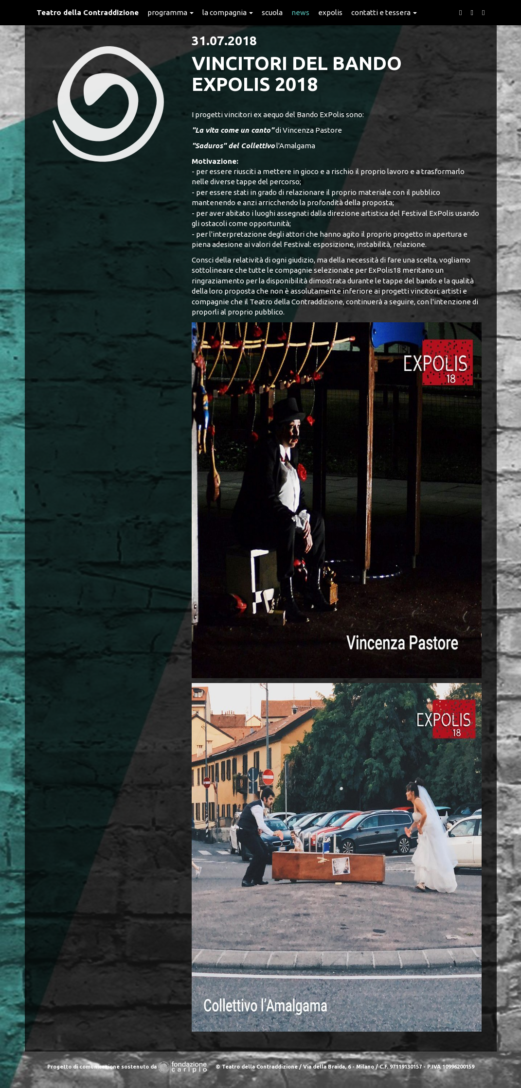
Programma (170, 12)
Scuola (272, 12)
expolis (330, 12)
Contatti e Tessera (384, 12)
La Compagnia (227, 12)
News (300, 12)
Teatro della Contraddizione (87, 12)
